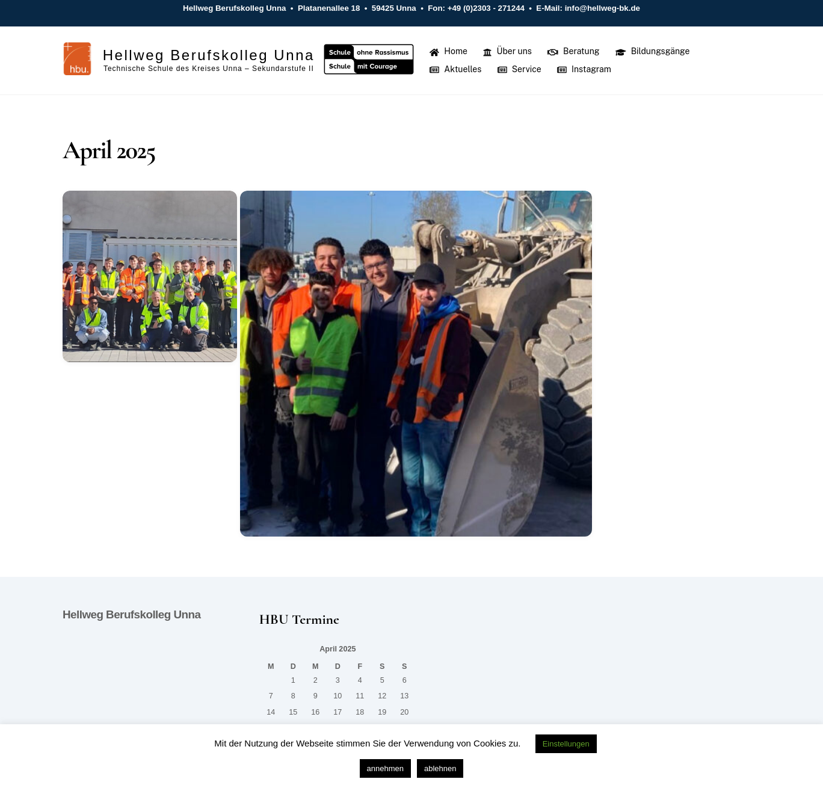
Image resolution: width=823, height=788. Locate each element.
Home (448, 51)
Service (519, 69)
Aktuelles (455, 69)
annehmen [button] (385, 768)
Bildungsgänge (652, 51)
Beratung (573, 51)
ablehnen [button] (440, 768)
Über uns (507, 51)
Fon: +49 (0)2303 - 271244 (476, 8)
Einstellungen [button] (566, 743)
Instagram (584, 69)
